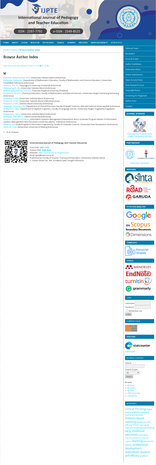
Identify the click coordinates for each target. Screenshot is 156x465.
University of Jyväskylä (139, 163)
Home (6, 42)
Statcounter (130, 351)
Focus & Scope (132, 59)
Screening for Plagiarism (136, 95)
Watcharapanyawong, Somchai (17, 90)
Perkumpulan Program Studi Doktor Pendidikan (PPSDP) (139, 135)
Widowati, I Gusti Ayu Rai (14, 106)
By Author (131, 388)
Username (130, 303)
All (47, 65)
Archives (83, 42)
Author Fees (131, 101)
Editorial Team (132, 48)
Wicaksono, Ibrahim (12, 93)
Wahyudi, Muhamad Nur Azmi (16, 77)
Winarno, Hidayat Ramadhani (16, 119)
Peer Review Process (135, 85)
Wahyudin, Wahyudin (13, 80)
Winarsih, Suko (10, 127)
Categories (132, 395)
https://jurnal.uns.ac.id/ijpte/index (53, 152)
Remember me (135, 311)
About (15, 42)
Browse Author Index (30, 50)
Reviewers (130, 53)
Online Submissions (134, 74)
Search (60, 42)
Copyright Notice (133, 90)
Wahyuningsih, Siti (11, 88)
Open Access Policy (134, 80)
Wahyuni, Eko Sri (10, 85)
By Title (130, 390)
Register (35, 42)
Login (24, 42)
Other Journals (133, 393)
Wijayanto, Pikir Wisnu (13, 116)
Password (129, 307)
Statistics (116, 42)
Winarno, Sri (8, 124)
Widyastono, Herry (11, 114)
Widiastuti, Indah (10, 98)
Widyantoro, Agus (11, 109)
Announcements (99, 42)
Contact (129, 106)
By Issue (131, 385)
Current (71, 42)
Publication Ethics (133, 69)
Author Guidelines (133, 64)
